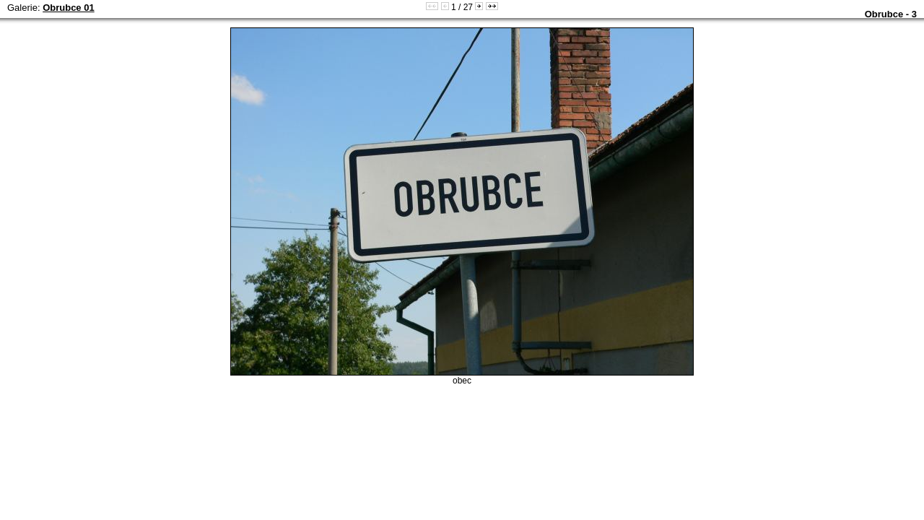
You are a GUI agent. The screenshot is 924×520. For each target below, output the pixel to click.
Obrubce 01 (69, 7)
